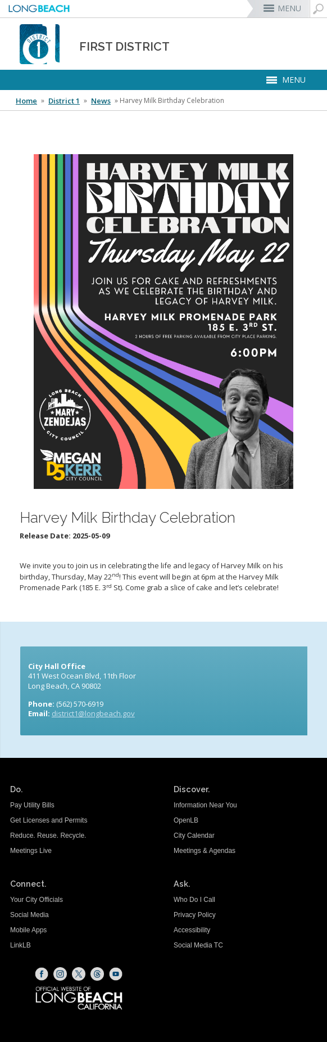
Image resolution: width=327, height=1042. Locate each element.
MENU (289, 8)
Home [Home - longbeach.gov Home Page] (26, 101)
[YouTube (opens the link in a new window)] (115, 974)
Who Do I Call (194, 900)
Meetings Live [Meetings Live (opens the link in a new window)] (31, 851)
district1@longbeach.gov (93, 713)
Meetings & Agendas (204, 851)
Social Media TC (198, 945)
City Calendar (194, 835)
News (101, 101)
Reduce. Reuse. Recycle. (48, 835)
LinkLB (20, 945)
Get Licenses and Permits (48, 820)
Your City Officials (36, 900)
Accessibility (192, 930)
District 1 (64, 101)
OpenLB (186, 820)
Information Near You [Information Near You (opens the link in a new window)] (205, 805)
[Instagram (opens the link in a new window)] (60, 974)
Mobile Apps (28, 930)
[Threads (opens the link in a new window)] (97, 974)
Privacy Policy (195, 915)
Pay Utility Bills (32, 805)
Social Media (29, 915)
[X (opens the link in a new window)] (78, 974)
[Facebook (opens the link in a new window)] (41, 974)
